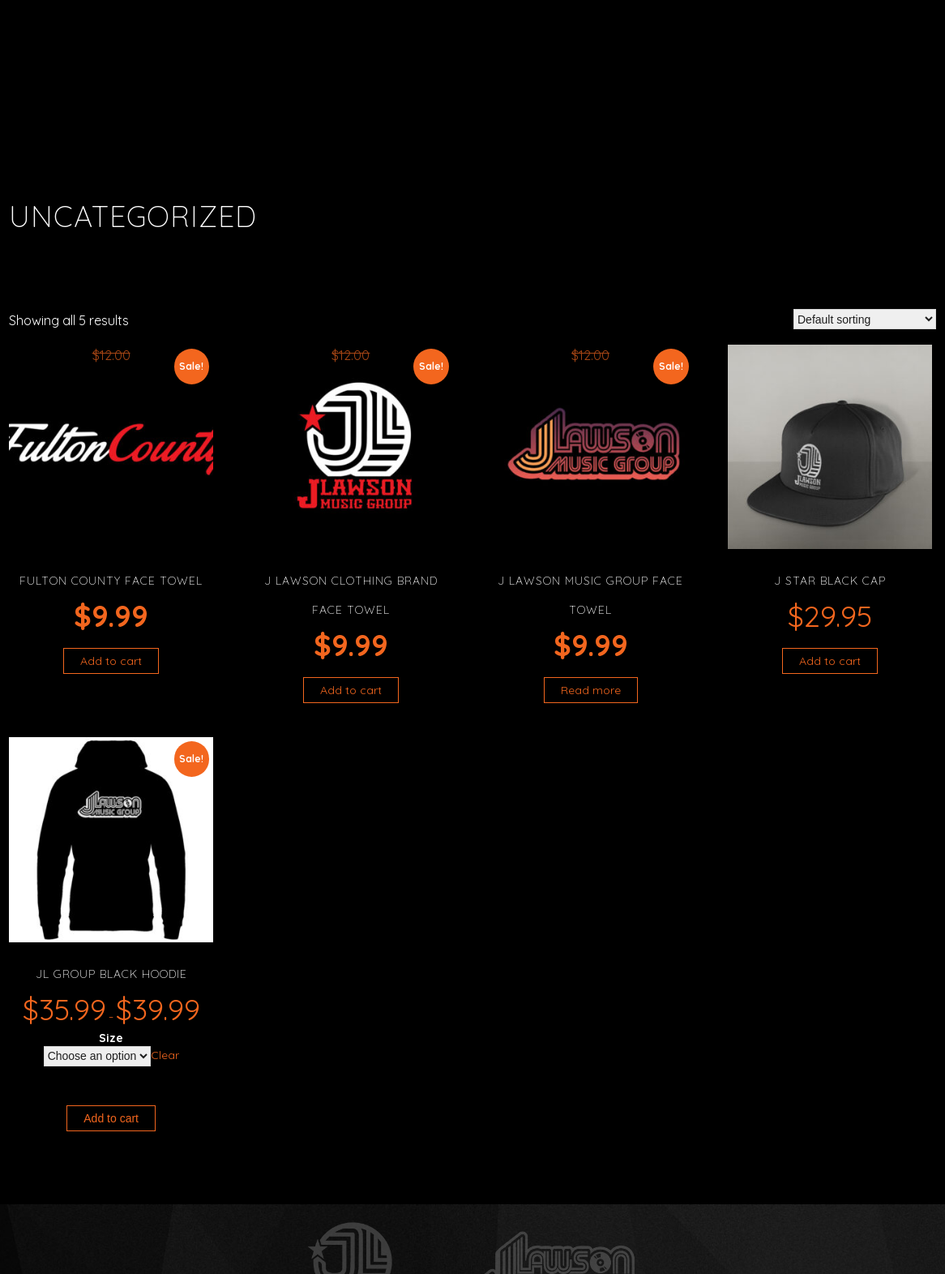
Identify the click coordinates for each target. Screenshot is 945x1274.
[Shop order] (864, 319)
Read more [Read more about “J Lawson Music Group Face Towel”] (591, 690)
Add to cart (111, 1118)
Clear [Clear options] (165, 1055)
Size (111, 1038)
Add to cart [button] (111, 661)
